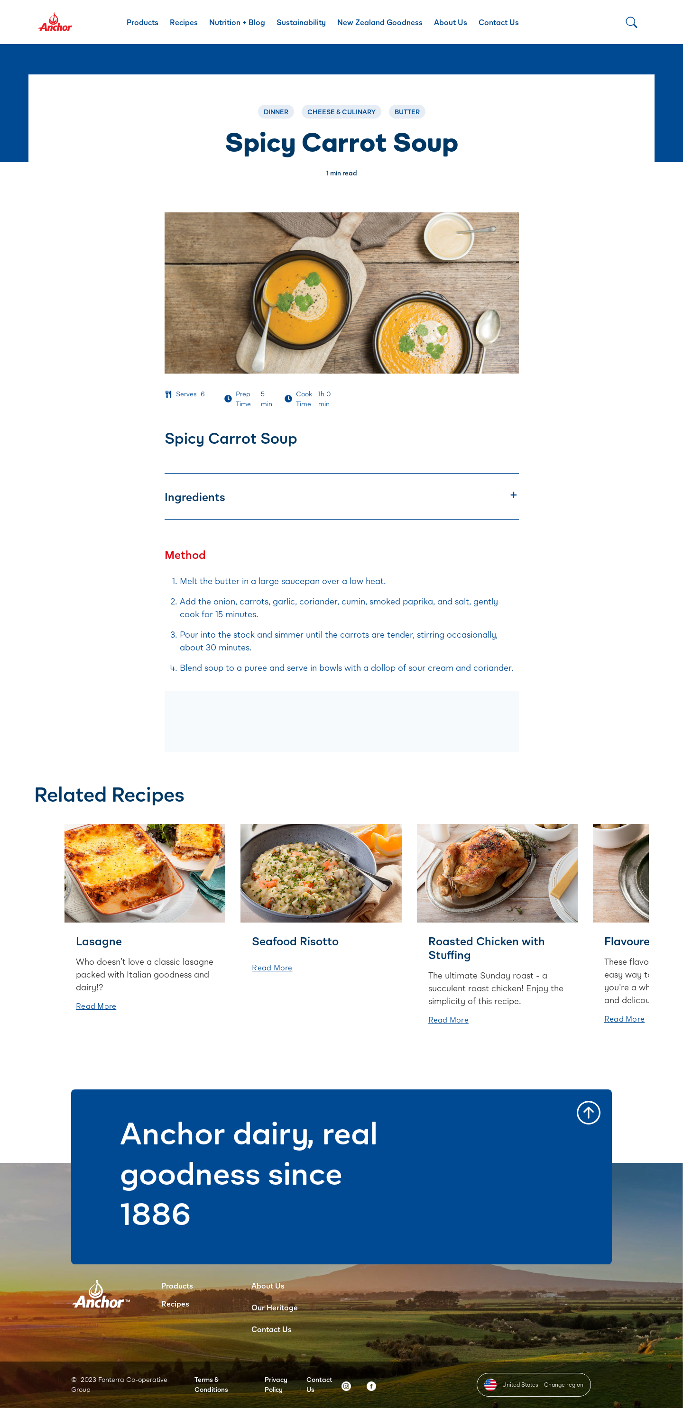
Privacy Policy (276, 1384)
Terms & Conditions (211, 1384)
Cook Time (304, 399)
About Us (450, 22)
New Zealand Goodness (380, 22)
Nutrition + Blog (237, 22)
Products (142, 22)
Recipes (184, 22)
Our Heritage (274, 1307)
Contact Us (499, 22)
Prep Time (243, 399)
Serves (186, 394)
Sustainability (301, 22)
